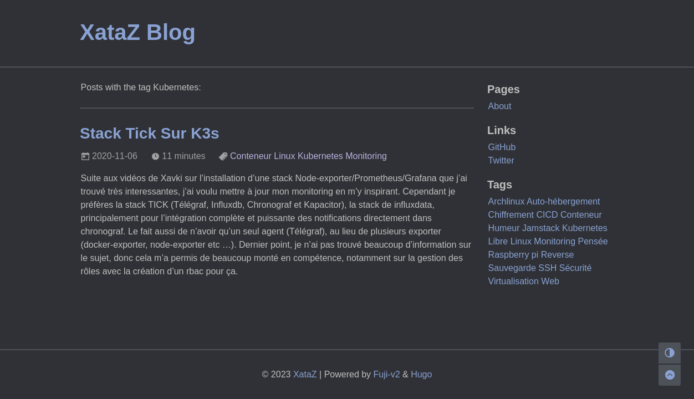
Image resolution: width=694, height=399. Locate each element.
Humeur (504, 228)
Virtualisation (513, 281)
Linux (284, 156)
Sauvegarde (512, 268)
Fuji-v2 (387, 374)
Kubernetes (320, 156)
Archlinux (506, 201)
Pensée (593, 241)
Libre (498, 241)
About (500, 106)
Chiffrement (511, 214)
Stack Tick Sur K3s (150, 133)
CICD (547, 214)
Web (550, 281)
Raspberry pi (513, 254)
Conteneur (251, 156)
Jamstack (541, 228)
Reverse (557, 254)
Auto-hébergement (563, 201)
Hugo (421, 374)
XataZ (305, 374)
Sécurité (575, 268)
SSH (547, 268)
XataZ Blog (138, 32)
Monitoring (366, 156)
